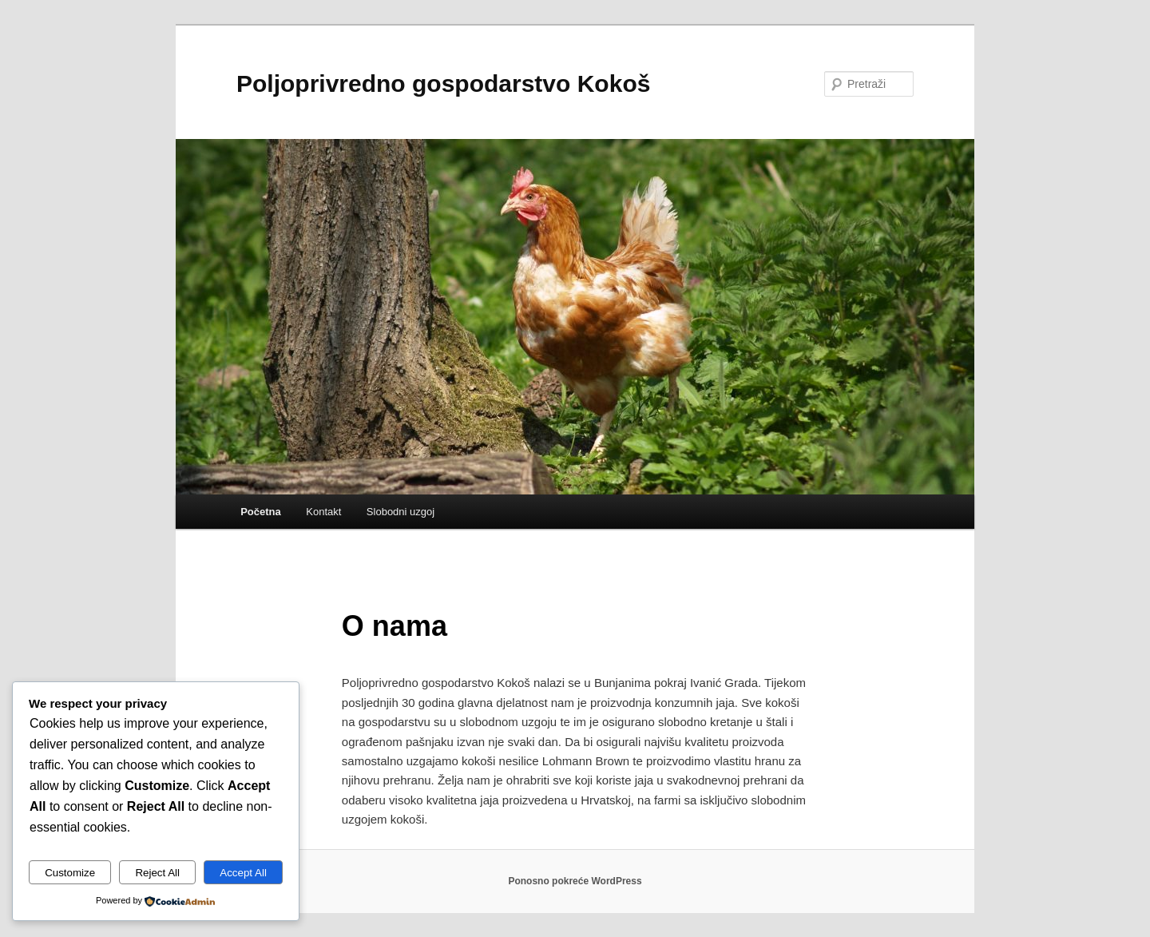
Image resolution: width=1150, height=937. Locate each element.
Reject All (157, 873)
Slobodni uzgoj (400, 512)
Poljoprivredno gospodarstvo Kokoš (443, 83)
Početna (260, 512)
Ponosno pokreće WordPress (574, 881)
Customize (70, 873)
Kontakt (323, 512)
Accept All (243, 873)
